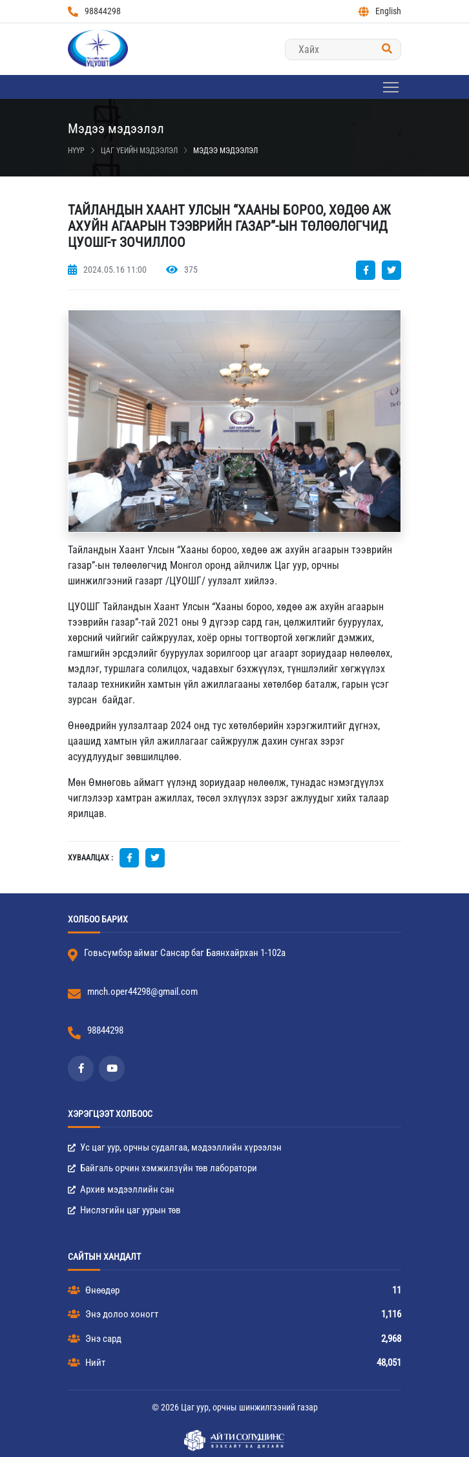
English (380, 11)
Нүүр (76, 150)
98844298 (94, 11)
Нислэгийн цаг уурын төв (124, 1210)
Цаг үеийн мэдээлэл (139, 150)
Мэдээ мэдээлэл (225, 150)
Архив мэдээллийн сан (121, 1189)
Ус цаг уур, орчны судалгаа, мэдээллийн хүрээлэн (175, 1147)
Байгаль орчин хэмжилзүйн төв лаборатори (162, 1168)
